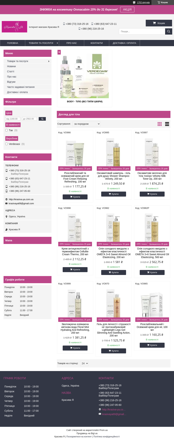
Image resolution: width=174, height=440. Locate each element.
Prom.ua (104, 430)
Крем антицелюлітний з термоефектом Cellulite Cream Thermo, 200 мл (75, 251)
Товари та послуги (41, 43)
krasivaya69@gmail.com (21, 203)
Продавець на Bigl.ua (87, 433)
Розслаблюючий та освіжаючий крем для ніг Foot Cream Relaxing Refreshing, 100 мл (75, 177)
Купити (76, 197)
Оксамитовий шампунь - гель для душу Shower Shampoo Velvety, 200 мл (113, 176)
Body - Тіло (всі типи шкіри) (85, 101)
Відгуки (11, 81)
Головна (12, 43)
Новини (11, 66)
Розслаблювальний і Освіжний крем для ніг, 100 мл (152, 327)
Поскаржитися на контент (79, 436)
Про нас (71, 43)
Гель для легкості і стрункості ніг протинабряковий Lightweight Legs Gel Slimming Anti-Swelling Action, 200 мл (113, 330)
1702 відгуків (143, 2)
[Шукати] (168, 31)
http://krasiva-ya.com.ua (21, 199)
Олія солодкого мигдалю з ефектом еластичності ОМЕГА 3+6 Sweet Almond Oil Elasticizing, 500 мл (152, 253)
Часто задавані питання (21, 87)
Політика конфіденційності (106, 436)
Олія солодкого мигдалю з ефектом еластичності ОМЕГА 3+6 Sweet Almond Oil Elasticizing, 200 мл (113, 253)
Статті (10, 71)
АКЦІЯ (127, 9)
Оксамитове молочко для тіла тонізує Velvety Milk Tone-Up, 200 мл (152, 176)
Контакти (97, 43)
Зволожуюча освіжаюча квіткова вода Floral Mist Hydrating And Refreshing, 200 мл (75, 328)
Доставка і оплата (124, 43)
